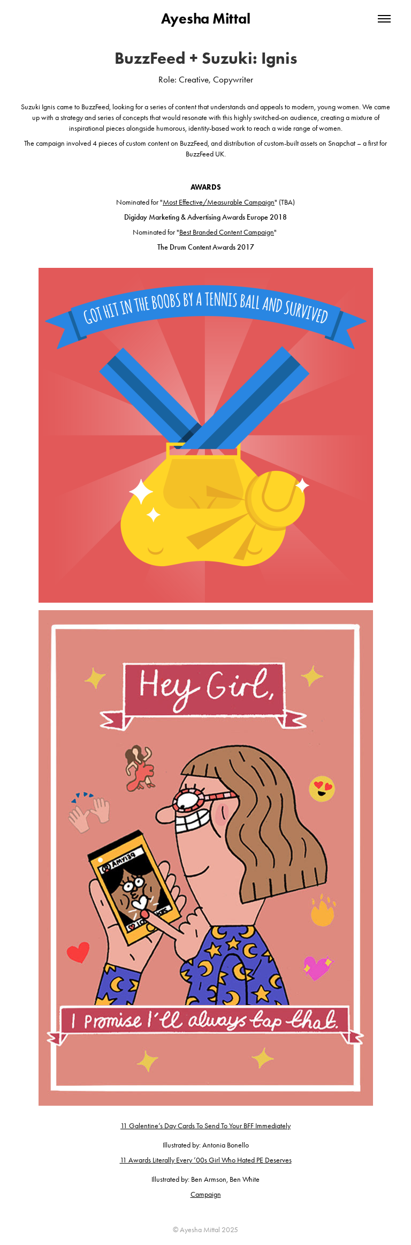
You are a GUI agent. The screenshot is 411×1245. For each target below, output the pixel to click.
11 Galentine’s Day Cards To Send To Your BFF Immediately (205, 1125)
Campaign (206, 1194)
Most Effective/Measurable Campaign (219, 202)
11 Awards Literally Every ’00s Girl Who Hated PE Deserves (206, 1160)
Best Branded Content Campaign (226, 232)
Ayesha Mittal (205, 18)
